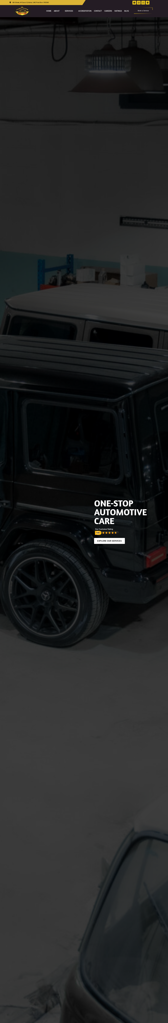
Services (70, 11)
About (58, 11)
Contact (98, 11)
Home (48, 11)
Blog (126, 11)
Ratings (118, 11)
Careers (108, 11)
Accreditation (84, 11)
